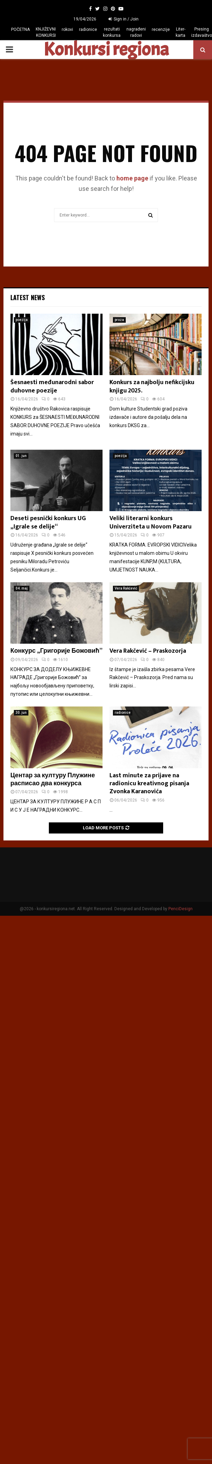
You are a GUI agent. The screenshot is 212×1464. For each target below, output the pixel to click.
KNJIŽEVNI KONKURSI (46, 32)
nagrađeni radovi (136, 32)
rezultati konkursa (112, 32)
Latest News (27, 297)
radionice (88, 29)
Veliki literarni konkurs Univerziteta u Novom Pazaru (150, 522)
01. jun (21, 456)
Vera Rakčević (126, 588)
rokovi (67, 29)
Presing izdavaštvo (201, 32)
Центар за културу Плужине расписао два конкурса (52, 779)
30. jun (21, 712)
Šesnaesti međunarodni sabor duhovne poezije (52, 386)
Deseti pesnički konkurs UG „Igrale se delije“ (48, 522)
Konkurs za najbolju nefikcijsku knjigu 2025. (151, 386)
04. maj (22, 588)
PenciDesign (180, 908)
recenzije (161, 29)
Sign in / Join (123, 19)
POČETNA (20, 29)
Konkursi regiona (106, 49)
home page (132, 178)
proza (119, 320)
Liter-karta (180, 32)
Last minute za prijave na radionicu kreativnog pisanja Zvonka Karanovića (149, 783)
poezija (22, 320)
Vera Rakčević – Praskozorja (147, 651)
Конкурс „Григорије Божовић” (56, 651)
